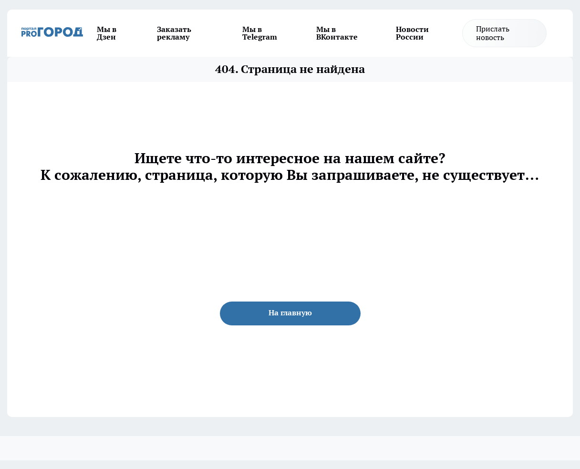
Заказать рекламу (174, 33)
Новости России (412, 33)
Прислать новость (492, 33)
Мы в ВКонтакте (337, 33)
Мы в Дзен (106, 33)
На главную (290, 312)
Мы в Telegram (259, 33)
